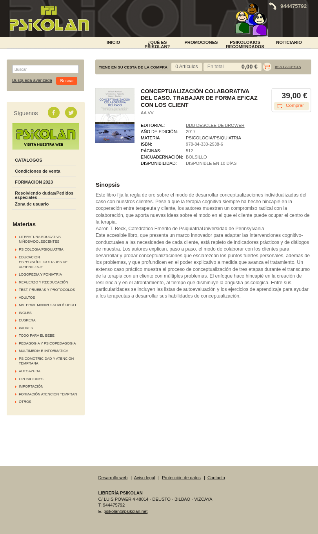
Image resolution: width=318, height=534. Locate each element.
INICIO (113, 42)
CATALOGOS (28, 160)
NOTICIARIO (289, 42)
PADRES (26, 328)
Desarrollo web (113, 477)
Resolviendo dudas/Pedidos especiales (44, 195)
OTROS (25, 402)
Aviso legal (144, 477)
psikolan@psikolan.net (125, 511)
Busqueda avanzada (32, 80)
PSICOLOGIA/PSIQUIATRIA (41, 249)
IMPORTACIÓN (31, 386)
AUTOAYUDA (29, 371)
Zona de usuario (32, 204)
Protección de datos (181, 477)
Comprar (295, 105)
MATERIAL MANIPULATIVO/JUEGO (47, 305)
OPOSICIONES (31, 379)
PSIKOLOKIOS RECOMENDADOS (245, 44)
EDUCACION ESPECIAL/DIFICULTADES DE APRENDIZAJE (43, 262)
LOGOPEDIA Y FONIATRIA (40, 274)
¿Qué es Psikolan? (157, 44)
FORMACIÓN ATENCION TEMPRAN (48, 394)
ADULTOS (27, 297)
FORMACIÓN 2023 (34, 182)
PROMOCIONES (201, 42)
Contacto (216, 477)
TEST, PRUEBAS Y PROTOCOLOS (47, 290)
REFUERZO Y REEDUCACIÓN (43, 282)
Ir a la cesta (288, 67)
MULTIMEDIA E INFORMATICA (43, 351)
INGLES (25, 313)
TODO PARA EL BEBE (37, 335)
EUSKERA (27, 320)
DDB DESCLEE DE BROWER (215, 125)
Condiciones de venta (37, 171)
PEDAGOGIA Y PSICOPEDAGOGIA (47, 343)
